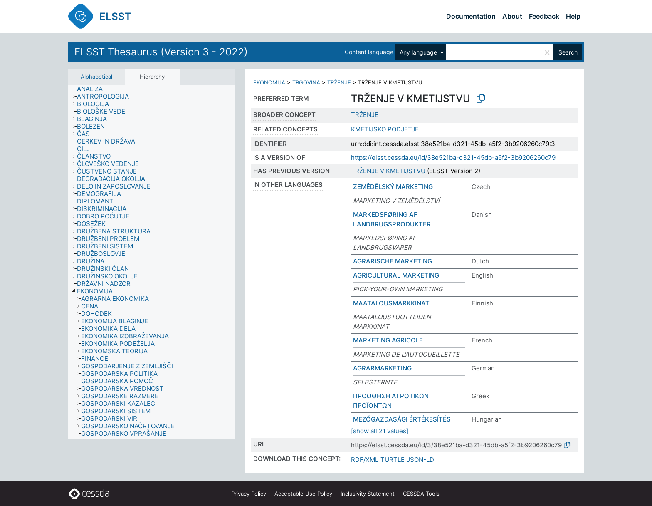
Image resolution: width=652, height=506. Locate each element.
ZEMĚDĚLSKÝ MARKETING (393, 187)
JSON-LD (420, 460)
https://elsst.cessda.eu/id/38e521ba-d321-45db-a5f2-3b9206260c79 (453, 157)
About (512, 16)
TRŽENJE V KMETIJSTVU (388, 171)
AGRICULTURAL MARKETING (396, 275)
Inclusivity (368, 493)
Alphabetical (96, 76)
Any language (419, 52)
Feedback (544, 16)
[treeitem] (93, 89)
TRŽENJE (339, 82)
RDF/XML (364, 460)
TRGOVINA (306, 82)
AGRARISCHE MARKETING (392, 261)
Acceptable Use (303, 493)
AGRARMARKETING (382, 368)
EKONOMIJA (269, 82)
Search (568, 52)
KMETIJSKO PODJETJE (385, 129)
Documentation (471, 16)
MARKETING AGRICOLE (388, 340)
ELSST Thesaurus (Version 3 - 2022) (161, 52)
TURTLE (392, 460)
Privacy (248, 493)
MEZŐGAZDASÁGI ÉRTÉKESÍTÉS (402, 419)
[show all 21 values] (379, 431)
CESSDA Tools (421, 493)
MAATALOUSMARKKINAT (391, 303)
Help (573, 16)
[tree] (151, 262)
